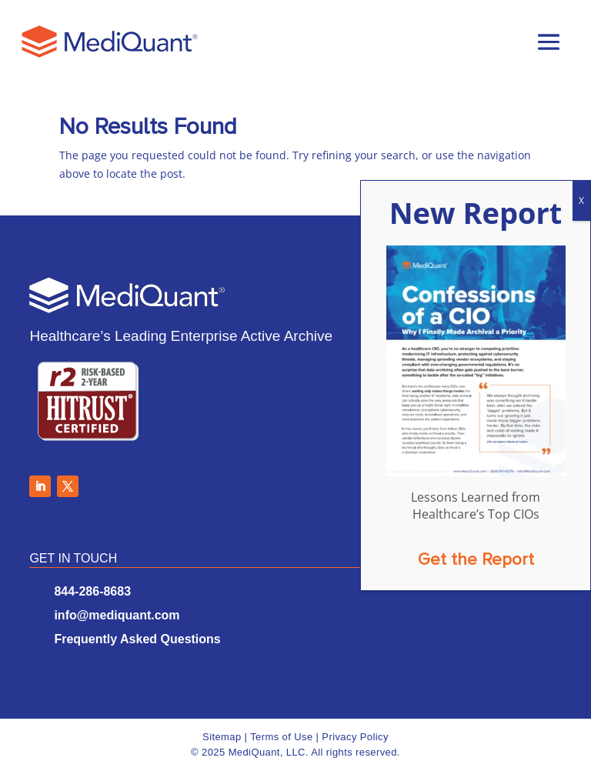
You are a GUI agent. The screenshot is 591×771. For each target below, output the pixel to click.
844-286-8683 (92, 591)
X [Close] (581, 200)
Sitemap (222, 737)
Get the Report (476, 559)
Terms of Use (281, 737)
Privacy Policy (355, 737)
